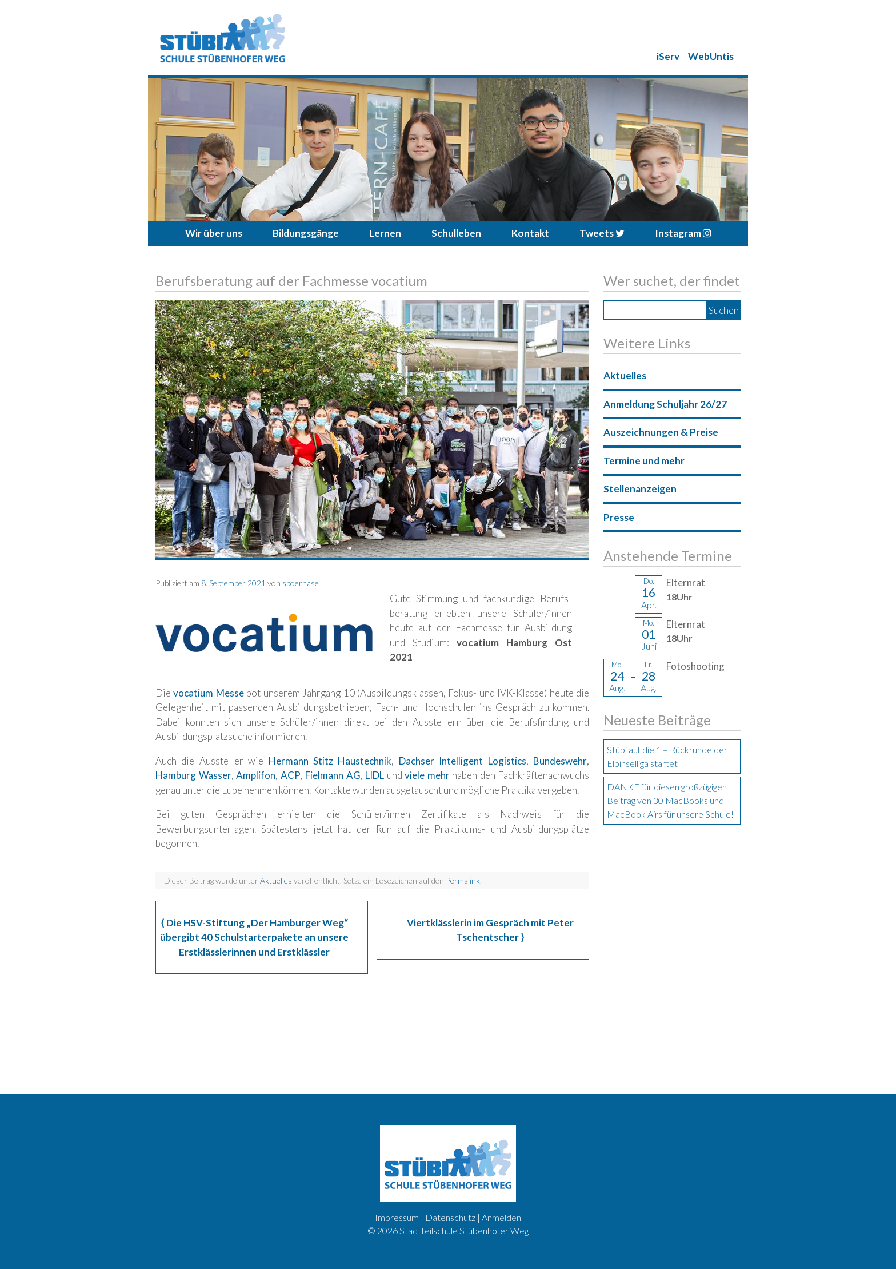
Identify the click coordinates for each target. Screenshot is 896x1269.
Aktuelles (276, 880)
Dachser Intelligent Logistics (462, 761)
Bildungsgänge (306, 233)
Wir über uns (213, 233)
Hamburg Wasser (193, 775)
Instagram (683, 233)
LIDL (374, 775)
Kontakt (530, 233)
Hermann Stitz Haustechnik (330, 761)
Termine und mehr (644, 461)
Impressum (397, 1217)
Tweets (602, 233)
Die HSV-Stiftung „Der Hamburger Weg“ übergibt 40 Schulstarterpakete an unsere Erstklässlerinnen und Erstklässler (254, 937)
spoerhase (300, 583)
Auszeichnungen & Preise (660, 432)
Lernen (385, 233)
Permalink (463, 880)
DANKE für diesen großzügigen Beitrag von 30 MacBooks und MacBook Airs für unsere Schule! (670, 800)
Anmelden (501, 1217)
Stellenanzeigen (640, 489)
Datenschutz (450, 1217)
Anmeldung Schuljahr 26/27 (665, 404)
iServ (668, 56)
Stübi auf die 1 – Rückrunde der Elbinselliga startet (667, 756)
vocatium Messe (208, 693)
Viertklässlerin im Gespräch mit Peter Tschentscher (490, 930)
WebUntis (711, 56)
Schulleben (456, 233)
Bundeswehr (560, 761)
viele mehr (427, 775)
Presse (618, 517)
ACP (291, 775)
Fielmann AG (333, 775)
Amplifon (255, 775)
